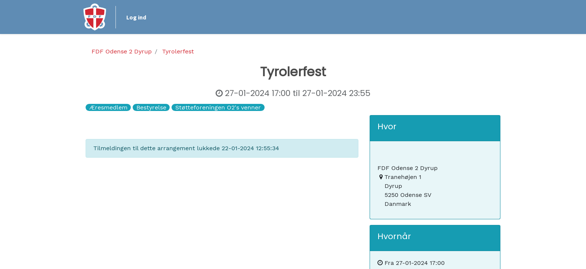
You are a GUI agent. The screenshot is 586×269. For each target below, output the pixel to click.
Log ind (139, 17)
